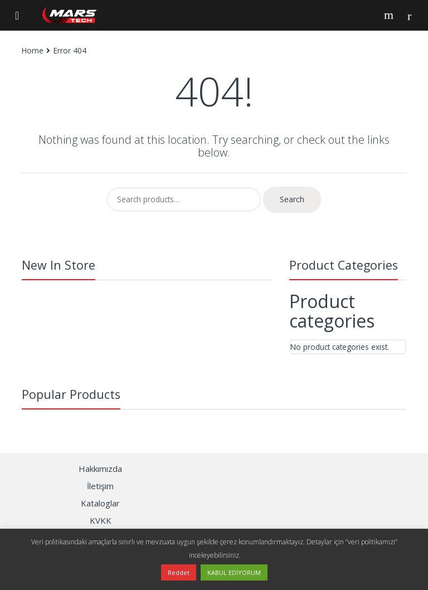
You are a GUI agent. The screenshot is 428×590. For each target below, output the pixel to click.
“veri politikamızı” (371, 542)
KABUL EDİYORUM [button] (234, 572)
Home (32, 50)
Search (390, 15)
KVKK (100, 520)
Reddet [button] (178, 572)
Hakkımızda (100, 468)
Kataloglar (100, 503)
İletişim (100, 485)
